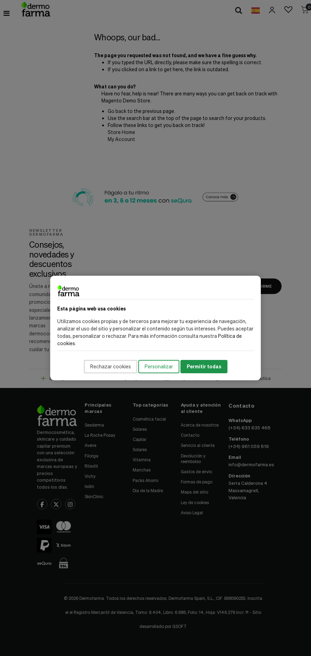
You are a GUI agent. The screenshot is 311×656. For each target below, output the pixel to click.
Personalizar (159, 366)
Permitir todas (204, 366)
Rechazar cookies (110, 366)
